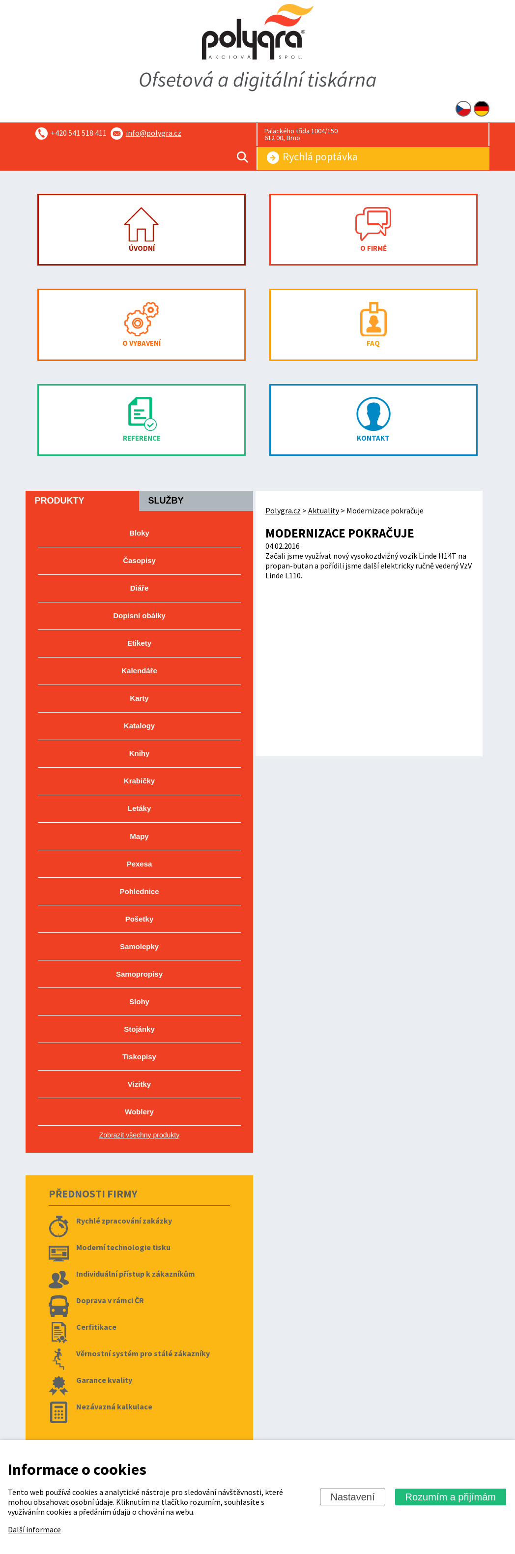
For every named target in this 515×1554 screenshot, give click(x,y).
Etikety (139, 643)
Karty (139, 698)
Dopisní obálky (139, 615)
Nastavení (352, 1497)
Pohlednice (139, 891)
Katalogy (139, 725)
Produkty (59, 501)
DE (481, 109)
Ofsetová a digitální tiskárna (258, 79)
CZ (463, 109)
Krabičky (139, 781)
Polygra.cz (283, 510)
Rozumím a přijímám (450, 1497)
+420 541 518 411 (79, 133)
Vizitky (139, 1084)
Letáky (139, 808)
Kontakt (373, 420)
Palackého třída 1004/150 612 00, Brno (301, 134)
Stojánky (139, 1029)
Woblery (139, 1111)
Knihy (139, 753)
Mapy (139, 836)
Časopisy (139, 560)
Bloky (139, 533)
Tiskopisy (139, 1056)
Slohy (139, 1001)
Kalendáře (139, 670)
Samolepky (139, 946)
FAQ (373, 325)
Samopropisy (139, 974)
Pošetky (139, 919)
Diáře (139, 588)
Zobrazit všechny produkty (139, 1135)
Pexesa (139, 864)
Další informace (34, 1529)
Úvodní (141, 230)
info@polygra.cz (153, 133)
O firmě (373, 230)
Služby (165, 501)
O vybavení (141, 325)
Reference (142, 420)
